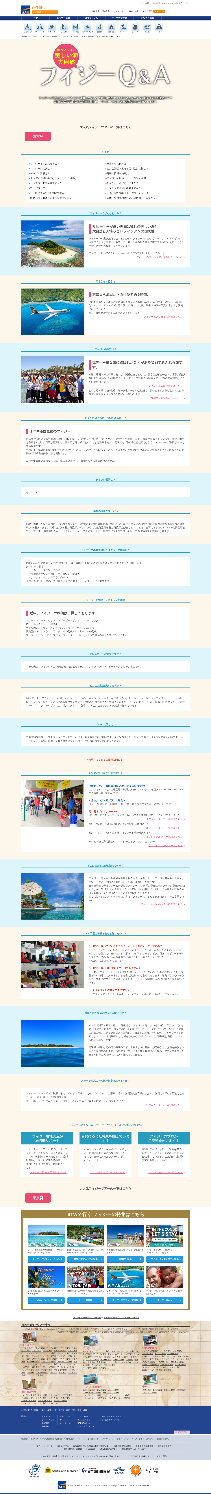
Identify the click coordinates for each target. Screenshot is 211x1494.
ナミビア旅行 (26, 1403)
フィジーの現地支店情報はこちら (48, 1172)
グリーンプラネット (86, 1426)
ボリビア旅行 (183, 1356)
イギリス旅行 (64, 1348)
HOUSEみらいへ (84, 1423)
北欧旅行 (30, 1372)
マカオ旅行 (126, 1362)
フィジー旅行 (113, 1390)
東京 (43, 1410)
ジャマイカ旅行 (159, 1356)
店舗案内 (55, 1456)
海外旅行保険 (63, 1446)
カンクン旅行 (160, 1354)
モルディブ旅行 (89, 1390)
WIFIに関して (37, 188)
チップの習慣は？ (40, 173)
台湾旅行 (129, 1360)
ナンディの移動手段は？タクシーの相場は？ (54, 178)
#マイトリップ (66, 1423)
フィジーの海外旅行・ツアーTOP (87, 1318)
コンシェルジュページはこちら (165, 1172)
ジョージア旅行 (49, 1367)
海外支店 (95, 11)
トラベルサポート (45, 1446)
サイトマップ (91, 1456)
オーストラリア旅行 (110, 1392)
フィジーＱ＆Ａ (164, 1300)
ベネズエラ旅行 (163, 1362)
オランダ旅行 (52, 1359)
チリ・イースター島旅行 (181, 1359)
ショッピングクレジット (110, 1420)
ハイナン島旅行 (113, 1362)
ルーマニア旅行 (65, 1364)
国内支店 (105, 11)
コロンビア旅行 (166, 1365)
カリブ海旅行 (156, 1370)
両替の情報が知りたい (119, 173)
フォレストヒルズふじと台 (111, 1416)
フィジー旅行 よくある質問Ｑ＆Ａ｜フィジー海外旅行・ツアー (94, 36)
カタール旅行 (53, 1398)
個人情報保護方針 (166, 1446)
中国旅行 (91, 1362)
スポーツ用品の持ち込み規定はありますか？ (131, 198)
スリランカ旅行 (92, 1360)
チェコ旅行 (36, 1356)
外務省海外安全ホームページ (167, 398)
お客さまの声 (132, 11)
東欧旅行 (62, 1372)
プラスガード (83, 1416)
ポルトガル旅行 (60, 1351)
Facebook (90, 1449)
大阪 (55, 1410)
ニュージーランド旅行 (92, 1395)
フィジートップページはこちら (107, 1172)
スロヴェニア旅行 (64, 1361)
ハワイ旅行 (146, 1390)
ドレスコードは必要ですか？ (46, 183)
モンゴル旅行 (96, 1365)
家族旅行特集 (125, 1259)
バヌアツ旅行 (107, 1395)
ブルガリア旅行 (51, 1364)
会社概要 (46, 1456)
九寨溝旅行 (101, 1362)
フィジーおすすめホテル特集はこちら (162, 904)
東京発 (37, 137)
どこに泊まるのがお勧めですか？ (48, 193)
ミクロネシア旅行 (149, 1392)
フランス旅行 (26, 1348)
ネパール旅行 (105, 1360)
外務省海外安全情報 (122, 1446)
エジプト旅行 (66, 1395)
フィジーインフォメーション (46, 1259)
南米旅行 (146, 1370)
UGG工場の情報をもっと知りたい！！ (128, 193)
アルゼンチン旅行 (162, 1359)
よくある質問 (146, 11)
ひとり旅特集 (85, 1300)
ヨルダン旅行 (41, 1398)
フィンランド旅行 (32, 1353)
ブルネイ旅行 (109, 1365)
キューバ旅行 (172, 1354)
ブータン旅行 (118, 1360)
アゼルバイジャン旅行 (66, 1367)
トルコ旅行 (42, 1395)
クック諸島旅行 (125, 1398)
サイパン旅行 (169, 1390)
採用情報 (64, 1456)
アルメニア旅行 (27, 1370)
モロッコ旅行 (53, 1395)
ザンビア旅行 (53, 1403)
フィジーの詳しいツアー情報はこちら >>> (159, 257)
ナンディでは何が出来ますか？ (124, 188)
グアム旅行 (157, 1390)
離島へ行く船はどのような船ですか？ (51, 198)
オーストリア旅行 (50, 1356)
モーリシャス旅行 (122, 1395)
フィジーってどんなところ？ (46, 163)
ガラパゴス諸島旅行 (150, 1365)
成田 (49, 1410)
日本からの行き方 (116, 163)
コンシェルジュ (84, 1420)
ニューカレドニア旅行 (92, 1392)
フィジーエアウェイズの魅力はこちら (162, 1104)
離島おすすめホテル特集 (86, 1259)
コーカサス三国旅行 (35, 1375)
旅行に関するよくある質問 (134, 1449)
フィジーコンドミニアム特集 (165, 1259)
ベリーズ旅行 (180, 1365)
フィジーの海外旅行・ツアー (54, 36)
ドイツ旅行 (36, 1351)
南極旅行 (167, 1370)
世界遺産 (45, 1423)
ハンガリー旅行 (65, 1356)
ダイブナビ (46, 1416)
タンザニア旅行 (60, 1401)
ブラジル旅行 (147, 1359)
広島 (79, 1410)
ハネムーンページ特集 (46, 1300)
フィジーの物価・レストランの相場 (126, 178)
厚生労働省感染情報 (144, 1446)
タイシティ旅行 (89, 1351)
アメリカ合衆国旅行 (150, 1351)
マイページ (159, 11)
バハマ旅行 (146, 1356)
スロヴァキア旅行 (48, 1361)
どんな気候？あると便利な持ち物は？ (127, 168)
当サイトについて (122, 1456)
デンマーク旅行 (33, 1361)
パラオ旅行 (180, 1390)
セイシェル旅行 (89, 1398)
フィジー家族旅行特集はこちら (165, 385)
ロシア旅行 (36, 1367)
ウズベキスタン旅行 (44, 1370)
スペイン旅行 (52, 1348)
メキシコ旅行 (147, 1354)
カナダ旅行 (177, 1351)
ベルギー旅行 (64, 1359)
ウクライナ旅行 (60, 1370)
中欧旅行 (53, 1372)
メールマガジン (118, 11)
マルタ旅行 (47, 1351)
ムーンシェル (65, 1416)
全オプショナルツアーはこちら (165, 845)
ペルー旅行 (172, 1356)
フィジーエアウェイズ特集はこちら (163, 316)
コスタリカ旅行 (177, 1362)
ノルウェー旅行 (63, 1353)
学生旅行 (45, 1426)
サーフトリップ (48, 1420)
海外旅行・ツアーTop (30, 36)
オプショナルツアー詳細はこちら (164, 819)
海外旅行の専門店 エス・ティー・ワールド (121, 1318)
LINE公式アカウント (109, 1449)
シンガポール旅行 (120, 1357)
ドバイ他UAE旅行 (28, 1395)
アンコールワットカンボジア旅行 (121, 1354)
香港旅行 (107, 1357)
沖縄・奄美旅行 (99, 1368)
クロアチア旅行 (38, 1359)
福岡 (68, 1410)
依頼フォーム (147, 1456)
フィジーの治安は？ (41, 168)
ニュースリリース (77, 1456)
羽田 (74, 1410)
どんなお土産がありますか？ (123, 183)
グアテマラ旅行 (148, 1362)
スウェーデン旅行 (48, 1353)
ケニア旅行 (65, 1398)
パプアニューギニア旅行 (107, 1398)
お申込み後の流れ (105, 1456)
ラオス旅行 (97, 1357)
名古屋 (61, 1410)
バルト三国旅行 (42, 1372)
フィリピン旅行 (99, 1354)
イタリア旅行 (39, 1348)
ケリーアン (64, 1420)
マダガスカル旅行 (28, 1401)
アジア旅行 (87, 1368)
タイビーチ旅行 (103, 1351)
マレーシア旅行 (117, 1351)
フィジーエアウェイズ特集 (125, 1300)
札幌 (85, 1410)
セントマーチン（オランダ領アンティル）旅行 (161, 1367)
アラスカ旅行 (165, 1351)
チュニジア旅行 (27, 1398)
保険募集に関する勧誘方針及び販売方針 (91, 1446)
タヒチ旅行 (101, 1390)
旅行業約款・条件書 (73, 1449)
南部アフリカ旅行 (45, 1401)
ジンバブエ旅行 (40, 1403)
